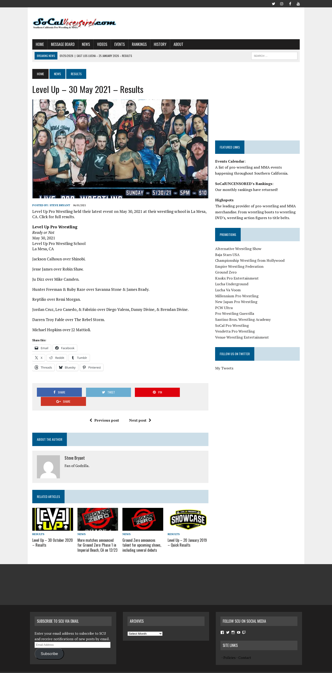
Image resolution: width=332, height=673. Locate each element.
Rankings (137, 44)
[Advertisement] (218, 22)
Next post (139, 412)
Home (37, 44)
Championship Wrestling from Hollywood (250, 260)
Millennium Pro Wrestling (237, 295)
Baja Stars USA (228, 254)
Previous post (103, 412)
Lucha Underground (232, 283)
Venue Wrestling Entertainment (243, 337)
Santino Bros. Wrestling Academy (243, 319)
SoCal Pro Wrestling (232, 325)
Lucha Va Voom (228, 289)
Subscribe (49, 646)
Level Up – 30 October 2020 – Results (50, 535)
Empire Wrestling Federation (240, 266)
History (157, 44)
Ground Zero (226, 272)
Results (36, 527)
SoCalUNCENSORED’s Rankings (244, 183)
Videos (100, 44)
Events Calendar (230, 161)
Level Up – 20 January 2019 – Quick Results (187, 535)
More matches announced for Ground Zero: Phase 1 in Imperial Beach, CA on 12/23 (96, 537)
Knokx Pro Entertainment (237, 278)
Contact (244, 649)
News (84, 44)
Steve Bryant (57, 207)
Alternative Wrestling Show (239, 248)
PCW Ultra (224, 307)
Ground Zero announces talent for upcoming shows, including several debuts (141, 537)
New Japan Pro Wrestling (237, 301)
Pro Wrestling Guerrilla (235, 313)
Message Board (60, 44)
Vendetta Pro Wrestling (235, 331)
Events (117, 44)
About (176, 44)
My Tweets (225, 368)
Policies (229, 649)
